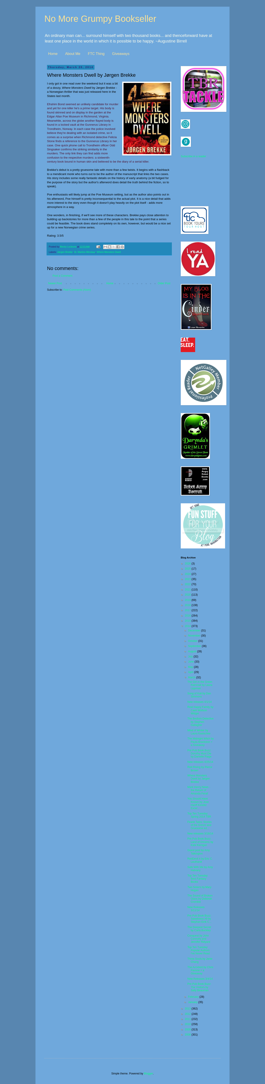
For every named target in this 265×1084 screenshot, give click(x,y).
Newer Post (55, 283)
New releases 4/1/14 (199, 701)
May (191, 667)
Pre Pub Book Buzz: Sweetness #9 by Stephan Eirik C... (199, 919)
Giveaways (120, 54)
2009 (188, 1029)
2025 (188, 568)
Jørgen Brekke (65, 252)
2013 (188, 1008)
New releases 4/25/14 (200, 762)
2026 (188, 563)
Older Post (164, 283)
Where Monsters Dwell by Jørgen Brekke (198, 779)
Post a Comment (62, 275)
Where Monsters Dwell (109, 252)
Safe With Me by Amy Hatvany (200, 869)
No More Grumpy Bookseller (100, 19)
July (191, 656)
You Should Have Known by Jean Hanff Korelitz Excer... (198, 803)
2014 (188, 626)
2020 (188, 594)
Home (53, 54)
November (194, 635)
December (194, 630)
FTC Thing (96, 54)
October (193, 641)
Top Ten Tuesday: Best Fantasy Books (197, 879)
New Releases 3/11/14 (195, 909)
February (193, 996)
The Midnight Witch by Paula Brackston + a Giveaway (200, 742)
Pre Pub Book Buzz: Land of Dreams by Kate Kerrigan (200, 842)
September (195, 646)
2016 (188, 615)
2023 (188, 579)
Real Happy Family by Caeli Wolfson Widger (200, 710)
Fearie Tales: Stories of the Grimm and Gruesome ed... (199, 825)
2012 (188, 1013)
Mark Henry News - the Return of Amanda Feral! (198, 790)
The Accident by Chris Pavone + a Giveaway (200, 970)
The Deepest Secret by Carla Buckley (199, 929)
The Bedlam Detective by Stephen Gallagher (200, 722)
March (192, 677)
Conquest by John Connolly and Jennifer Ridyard (198, 939)
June (191, 661)
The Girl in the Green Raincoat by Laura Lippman (199, 685)
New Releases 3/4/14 (200, 978)
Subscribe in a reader (193, 156)
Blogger (148, 1073)
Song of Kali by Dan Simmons (199, 695)
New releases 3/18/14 (200, 833)
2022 (188, 584)
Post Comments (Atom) (77, 289)
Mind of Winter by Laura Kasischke (198, 732)
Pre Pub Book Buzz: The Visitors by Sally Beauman (199, 987)
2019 (188, 600)
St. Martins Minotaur (84, 252)
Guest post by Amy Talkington (198, 852)
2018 (188, 605)
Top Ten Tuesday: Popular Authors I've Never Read (198, 950)
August (192, 651)
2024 (188, 574)
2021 (188, 589)
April (191, 672)
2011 (188, 1019)
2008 (188, 1034)
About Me (72, 54)
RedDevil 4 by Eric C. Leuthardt (200, 860)
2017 (188, 610)
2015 (188, 620)
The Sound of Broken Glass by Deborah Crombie (199, 899)
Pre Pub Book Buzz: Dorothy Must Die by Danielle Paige (199, 753)
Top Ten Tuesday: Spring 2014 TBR (199, 815)
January (193, 1002)
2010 (188, 1024)
